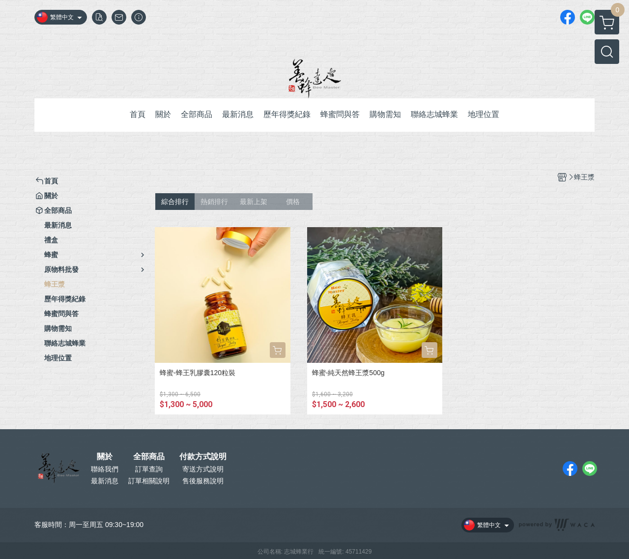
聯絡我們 (104, 469)
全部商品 (149, 457)
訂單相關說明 (149, 480)
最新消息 (104, 480)
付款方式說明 (203, 457)
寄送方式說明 (203, 469)
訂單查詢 (149, 469)
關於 (105, 457)
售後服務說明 (203, 480)
